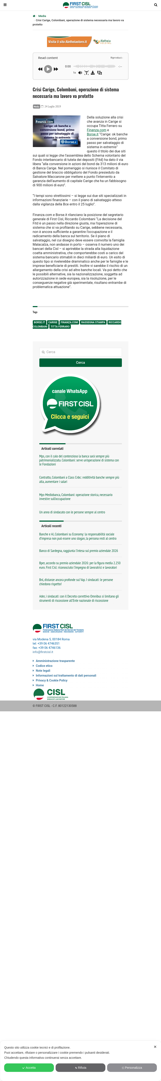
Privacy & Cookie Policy (52, 680)
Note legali (43, 670)
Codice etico (44, 665)
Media (42, 16)
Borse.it (93, 134)
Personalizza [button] (132, 1067)
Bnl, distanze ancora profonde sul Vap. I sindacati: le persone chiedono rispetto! (76, 581)
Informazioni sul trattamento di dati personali (66, 675)
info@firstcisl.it (43, 652)
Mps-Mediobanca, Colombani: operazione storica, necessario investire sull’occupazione (76, 496)
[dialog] (80, 1061)
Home (40, 685)
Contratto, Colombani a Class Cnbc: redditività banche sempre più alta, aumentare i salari (79, 479)
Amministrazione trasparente (55, 661)
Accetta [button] (29, 1067)
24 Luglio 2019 (51, 106)
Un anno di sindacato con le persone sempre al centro (72, 512)
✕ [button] (155, 1047)
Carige (52, 322)
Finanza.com (97, 130)
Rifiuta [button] (80, 1067)
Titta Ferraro (60, 326)
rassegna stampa (93, 322)
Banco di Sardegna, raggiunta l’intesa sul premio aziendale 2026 (78, 550)
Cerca (80, 363)
